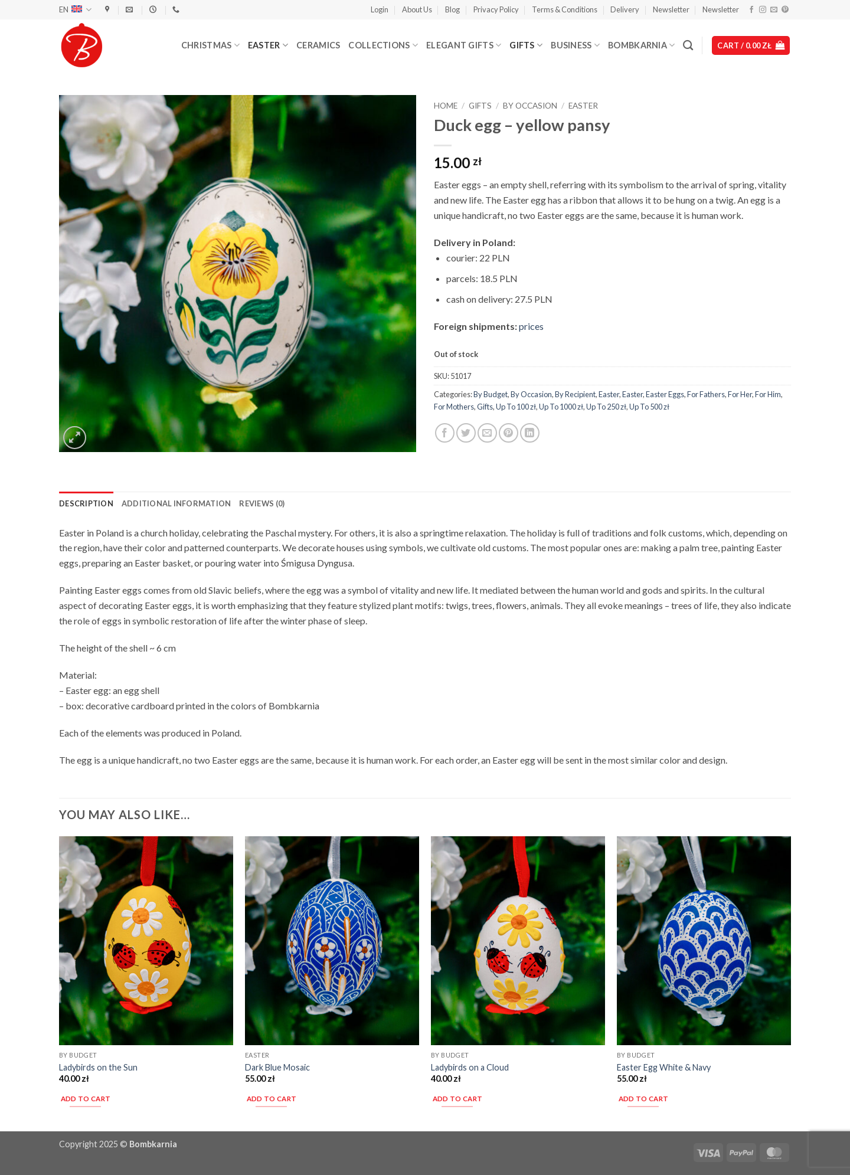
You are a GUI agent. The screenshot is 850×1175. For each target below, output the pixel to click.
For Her (740, 394)
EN (75, 9)
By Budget (490, 394)
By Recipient (575, 394)
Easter (268, 45)
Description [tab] (86, 503)
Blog (452, 9)
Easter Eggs (665, 394)
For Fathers (706, 394)
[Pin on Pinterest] (508, 433)
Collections (383, 45)
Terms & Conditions (564, 9)
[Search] (688, 46)
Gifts (525, 45)
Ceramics (318, 45)
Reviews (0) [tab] (262, 503)
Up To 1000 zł (561, 406)
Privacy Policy (496, 9)
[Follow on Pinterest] (785, 10)
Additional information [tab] (176, 503)
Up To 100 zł (516, 406)
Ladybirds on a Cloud (470, 1067)
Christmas (210, 45)
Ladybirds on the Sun (98, 1067)
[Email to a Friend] (487, 433)
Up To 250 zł (606, 406)
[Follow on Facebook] (751, 10)
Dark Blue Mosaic (277, 1067)
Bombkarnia (641, 45)
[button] (379, 9)
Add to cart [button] (86, 1098)
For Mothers (454, 406)
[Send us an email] (773, 10)
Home (445, 105)
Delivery (624, 9)
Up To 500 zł (649, 406)
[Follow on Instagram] (762, 10)
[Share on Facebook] (445, 433)
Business (575, 45)
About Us (417, 9)
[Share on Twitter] (466, 433)
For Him (768, 394)
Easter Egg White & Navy (664, 1067)
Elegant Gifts (463, 45)
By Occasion (530, 105)
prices (531, 326)
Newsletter (671, 9)
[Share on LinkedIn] (530, 433)
